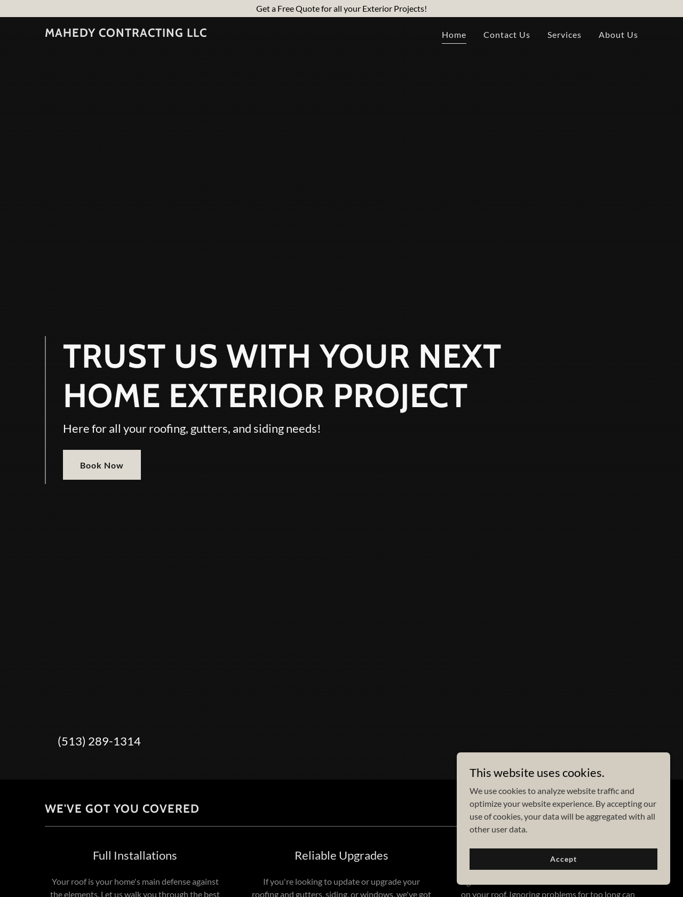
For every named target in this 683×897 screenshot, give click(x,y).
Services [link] (564, 34)
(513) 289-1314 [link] (99, 741)
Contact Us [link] (506, 34)
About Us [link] (618, 34)
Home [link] (454, 34)
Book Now (102, 465)
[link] (126, 33)
